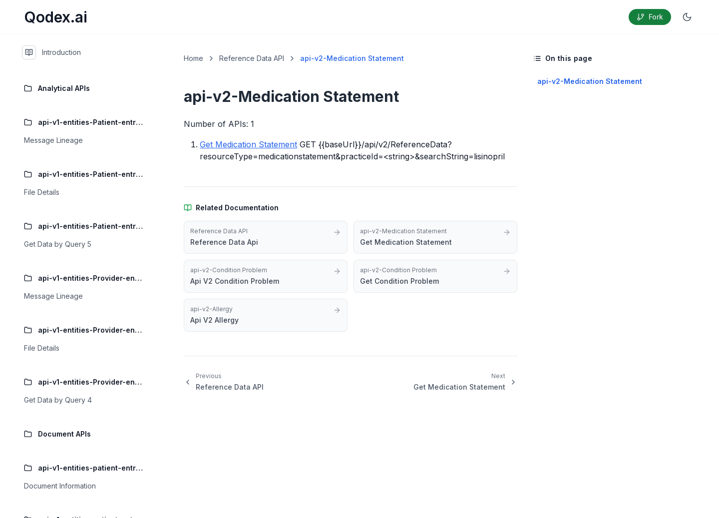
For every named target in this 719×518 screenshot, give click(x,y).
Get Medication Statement (248, 144)
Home (193, 58)
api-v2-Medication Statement (589, 81)
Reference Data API (251, 58)
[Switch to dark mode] (687, 17)
